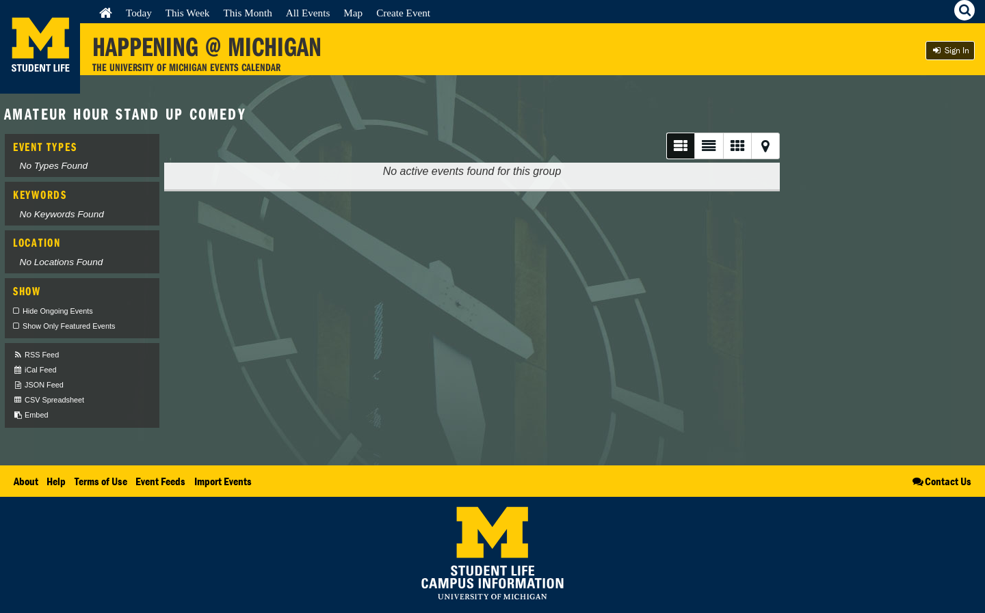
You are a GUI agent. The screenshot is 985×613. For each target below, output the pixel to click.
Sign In (950, 50)
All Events (308, 12)
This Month (247, 12)
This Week (188, 12)
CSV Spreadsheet (48, 400)
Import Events (223, 481)
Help (56, 481)
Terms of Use (101, 481)
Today (139, 12)
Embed (30, 415)
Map (353, 12)
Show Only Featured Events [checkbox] (69, 326)
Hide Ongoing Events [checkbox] (58, 311)
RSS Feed (36, 355)
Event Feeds (160, 481)
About (26, 481)
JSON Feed (38, 385)
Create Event (403, 12)
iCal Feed (35, 370)
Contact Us (940, 481)
